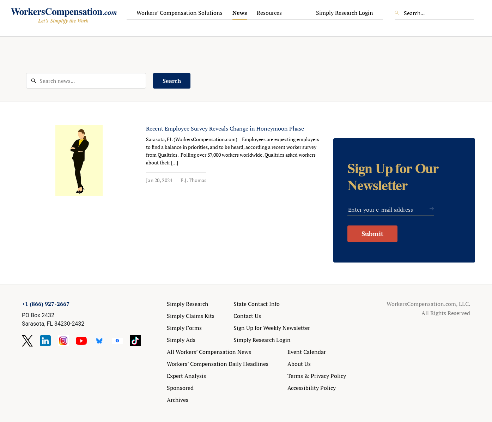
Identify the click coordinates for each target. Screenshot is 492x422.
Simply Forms (184, 328)
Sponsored (180, 388)
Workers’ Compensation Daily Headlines (217, 364)
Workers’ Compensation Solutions (179, 13)
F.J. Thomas (193, 180)
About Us (299, 364)
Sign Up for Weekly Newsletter (271, 328)
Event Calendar (306, 352)
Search (172, 81)
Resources (269, 13)
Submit (372, 233)
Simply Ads (181, 340)
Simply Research (187, 304)
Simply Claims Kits (190, 316)
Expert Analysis (186, 376)
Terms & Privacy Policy (316, 376)
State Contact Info (256, 304)
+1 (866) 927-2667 (45, 304)
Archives (177, 400)
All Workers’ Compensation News (209, 352)
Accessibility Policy (311, 388)
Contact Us (247, 316)
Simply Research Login (344, 13)
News (239, 13)
